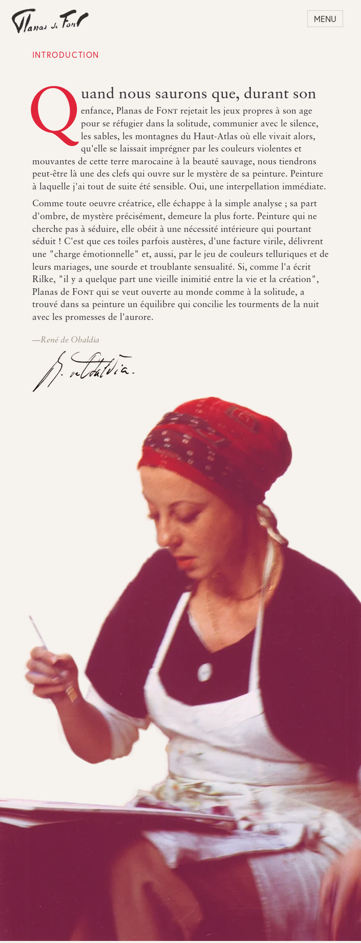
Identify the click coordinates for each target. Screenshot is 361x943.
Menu (325, 18)
